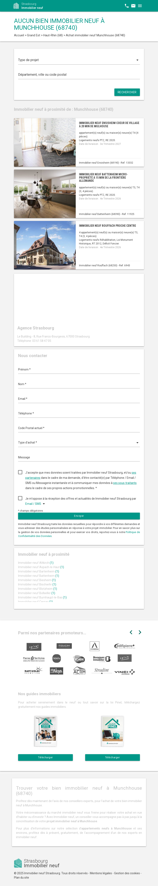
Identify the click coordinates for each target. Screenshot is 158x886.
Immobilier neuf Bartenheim (38, 571)
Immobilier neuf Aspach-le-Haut (41, 567)
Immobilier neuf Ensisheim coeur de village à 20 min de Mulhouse (109, 124)
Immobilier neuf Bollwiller (36, 593)
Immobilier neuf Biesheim (37, 580)
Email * (22, 398)
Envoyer (79, 515)
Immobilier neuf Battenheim (38, 575)
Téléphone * (26, 413)
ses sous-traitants (125, 483)
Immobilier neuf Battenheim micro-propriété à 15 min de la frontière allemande (103, 177)
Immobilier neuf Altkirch (35, 562)
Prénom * (24, 369)
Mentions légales (101, 873)
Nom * (22, 384)
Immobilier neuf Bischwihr (37, 584)
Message (24, 457)
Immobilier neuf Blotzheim (37, 588)
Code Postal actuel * (31, 428)
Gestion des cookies (127, 873)
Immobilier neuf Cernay (35, 601)
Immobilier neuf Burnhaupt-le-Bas (42, 597)
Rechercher (127, 92)
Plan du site (21, 877)
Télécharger (45, 757)
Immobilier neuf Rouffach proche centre (107, 225)
